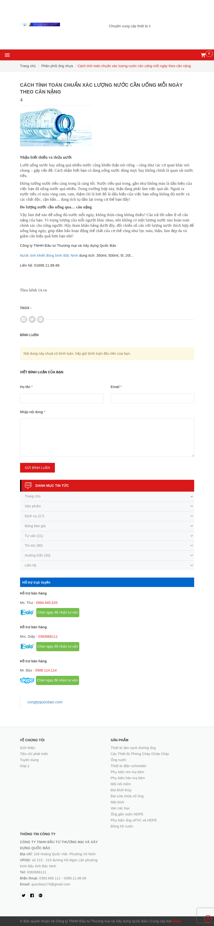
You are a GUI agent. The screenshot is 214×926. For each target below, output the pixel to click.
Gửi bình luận (37, 468)
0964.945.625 (47, 603)
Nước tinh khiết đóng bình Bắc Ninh (49, 255)
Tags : (26, 308)
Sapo (177, 921)
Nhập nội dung (32, 412)
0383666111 (48, 636)
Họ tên (26, 387)
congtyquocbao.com (45, 702)
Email (116, 387)
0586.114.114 (46, 670)
